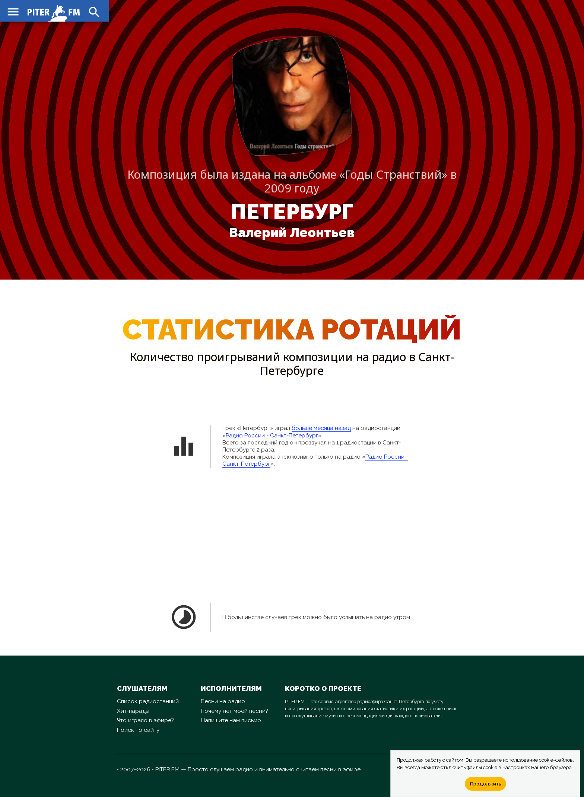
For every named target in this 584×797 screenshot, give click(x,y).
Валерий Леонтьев (292, 232)
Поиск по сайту (138, 730)
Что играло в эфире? (145, 720)
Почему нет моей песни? (234, 711)
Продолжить (485, 783)
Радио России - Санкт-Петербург (272, 435)
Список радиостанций (148, 701)
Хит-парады (133, 711)
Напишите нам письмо (231, 720)
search (93, 11)
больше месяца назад (321, 428)
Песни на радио (223, 701)
